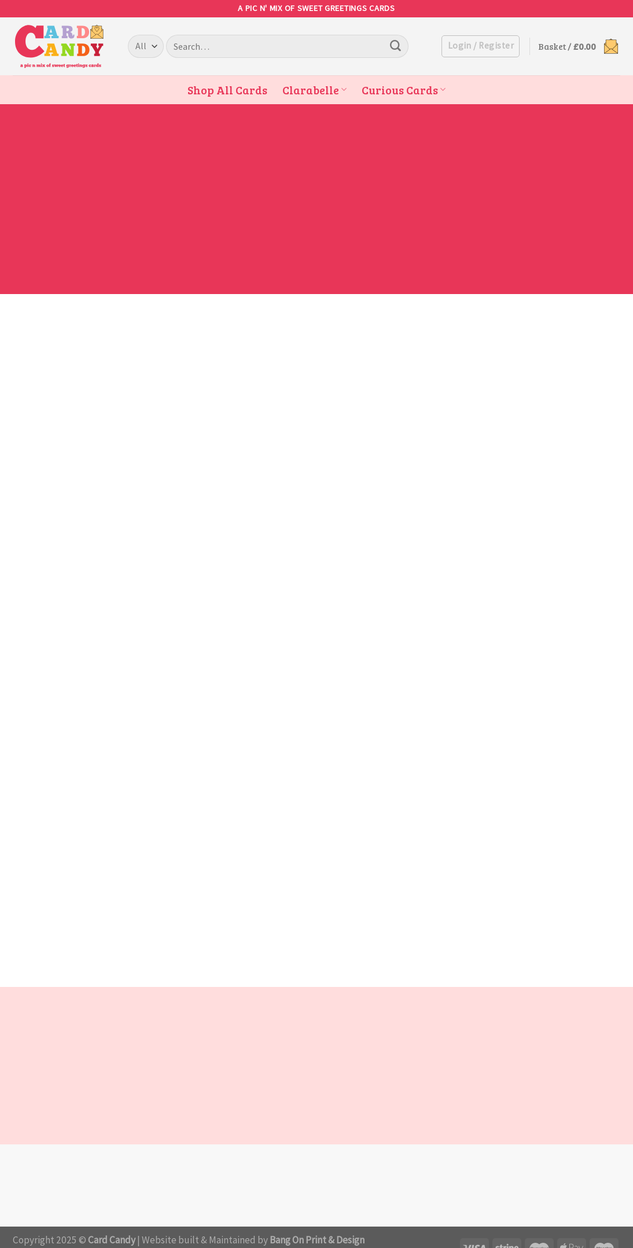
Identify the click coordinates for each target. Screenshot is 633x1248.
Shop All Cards (227, 89)
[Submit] (395, 46)
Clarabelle (314, 89)
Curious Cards (404, 89)
